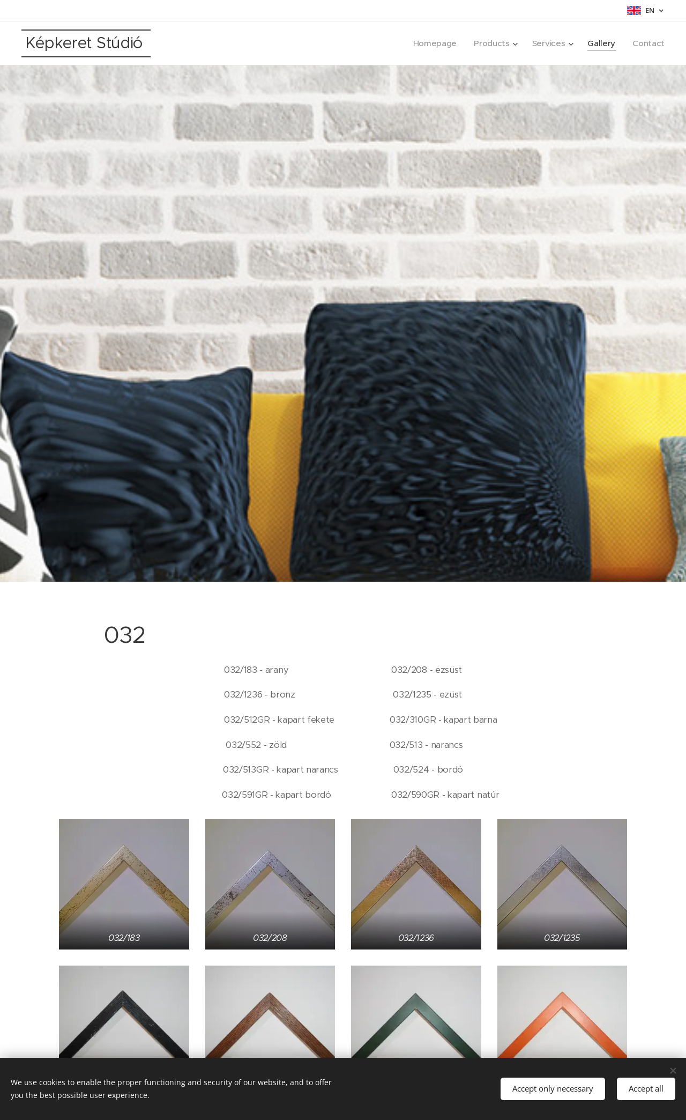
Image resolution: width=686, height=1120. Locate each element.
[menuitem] (432, 43)
